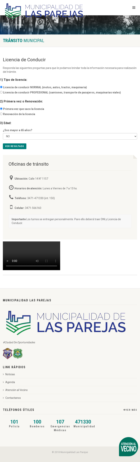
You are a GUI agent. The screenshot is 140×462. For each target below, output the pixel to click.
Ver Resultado (14, 146)
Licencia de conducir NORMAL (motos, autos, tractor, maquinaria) (45, 87)
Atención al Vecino (15, 390)
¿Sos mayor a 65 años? (17, 130)
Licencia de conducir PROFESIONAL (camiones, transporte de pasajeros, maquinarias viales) (62, 92)
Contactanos (12, 397)
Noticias (9, 374)
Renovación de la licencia (19, 114)
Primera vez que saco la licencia (23, 108)
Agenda (9, 382)
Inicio (6, 24)
